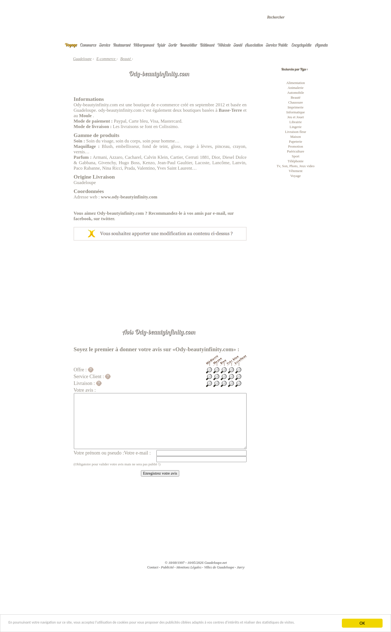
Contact (152, 567)
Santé (237, 44)
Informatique (295, 112)
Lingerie (295, 127)
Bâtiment (207, 44)
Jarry (240, 567)
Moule (85, 115)
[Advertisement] (160, 281)
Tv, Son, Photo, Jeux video (296, 166)
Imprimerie (295, 107)
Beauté (295, 97)
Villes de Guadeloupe (219, 567)
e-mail (219, 213)
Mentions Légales (188, 567)
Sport (295, 156)
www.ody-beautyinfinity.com (129, 197)
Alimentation (295, 83)
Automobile (295, 93)
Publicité (167, 567)
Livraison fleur (295, 132)
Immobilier (188, 44)
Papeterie (295, 141)
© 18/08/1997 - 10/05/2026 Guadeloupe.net (195, 562)
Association (254, 44)
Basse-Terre (230, 110)
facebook (82, 218)
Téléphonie (295, 161)
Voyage (71, 44)
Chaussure (295, 102)
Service (104, 44)
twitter (107, 218)
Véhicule (224, 44)
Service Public (277, 44)
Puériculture (295, 151)
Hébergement (143, 44)
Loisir (161, 44)
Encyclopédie (301, 44)
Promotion (295, 146)
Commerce (88, 44)
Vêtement (295, 171)
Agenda (321, 44)
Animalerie (295, 88)
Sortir (172, 44)
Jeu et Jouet (295, 117)
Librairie (295, 122)
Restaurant (121, 44)
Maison (295, 137)
